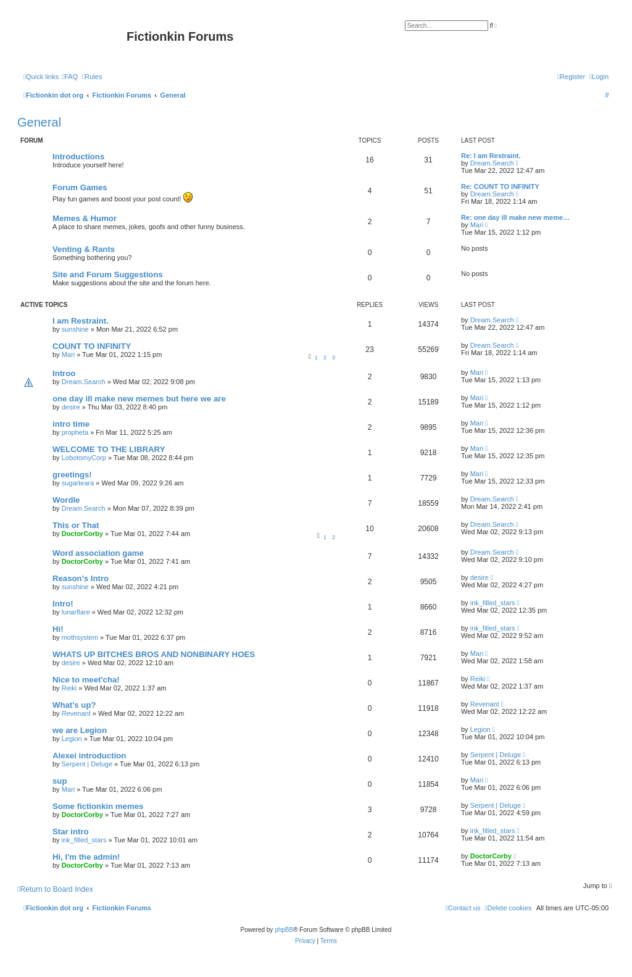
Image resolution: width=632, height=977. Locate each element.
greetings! (72, 474)
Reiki (69, 688)
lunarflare (76, 612)
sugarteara (78, 483)
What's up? (74, 705)
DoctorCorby (82, 533)
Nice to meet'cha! (86, 679)
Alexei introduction (89, 755)
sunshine (75, 329)
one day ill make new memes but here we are (139, 398)
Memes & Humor (84, 218)
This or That (75, 525)
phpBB (284, 929)
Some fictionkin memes (97, 806)
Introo (63, 373)
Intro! (62, 603)
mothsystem (80, 637)
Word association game (98, 553)
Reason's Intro (80, 578)
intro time (70, 424)
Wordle (66, 500)
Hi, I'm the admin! (86, 857)
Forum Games (79, 187)
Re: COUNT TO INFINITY (500, 186)
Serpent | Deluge (87, 764)
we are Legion (79, 730)
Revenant (76, 713)
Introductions (78, 156)
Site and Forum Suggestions (107, 274)
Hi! (58, 629)
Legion (72, 738)
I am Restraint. (80, 320)
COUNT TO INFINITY (91, 346)
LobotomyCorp (84, 457)
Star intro (70, 831)
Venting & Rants (83, 249)
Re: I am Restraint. (491, 155)
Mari (476, 225)
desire (71, 407)
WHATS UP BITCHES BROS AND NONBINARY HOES (153, 654)
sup (59, 781)
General (39, 122)
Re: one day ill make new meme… (515, 217)
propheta (75, 432)
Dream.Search (492, 163)
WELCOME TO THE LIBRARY (108, 449)
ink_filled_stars (492, 602)
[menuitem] (70, 76)
